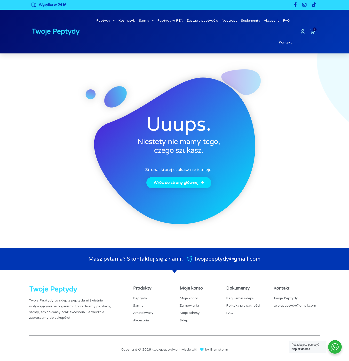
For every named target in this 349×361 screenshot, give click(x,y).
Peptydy (105, 20)
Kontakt (285, 42)
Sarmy (146, 20)
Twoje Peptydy (55, 31)
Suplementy (250, 20)
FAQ (286, 20)
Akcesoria (271, 20)
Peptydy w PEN (170, 20)
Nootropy (230, 20)
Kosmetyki (126, 20)
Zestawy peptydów (202, 20)
